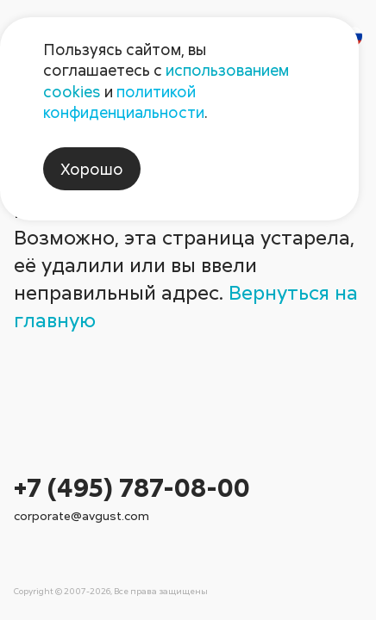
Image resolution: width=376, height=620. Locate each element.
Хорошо (91, 168)
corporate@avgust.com (81, 515)
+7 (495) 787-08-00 (132, 487)
